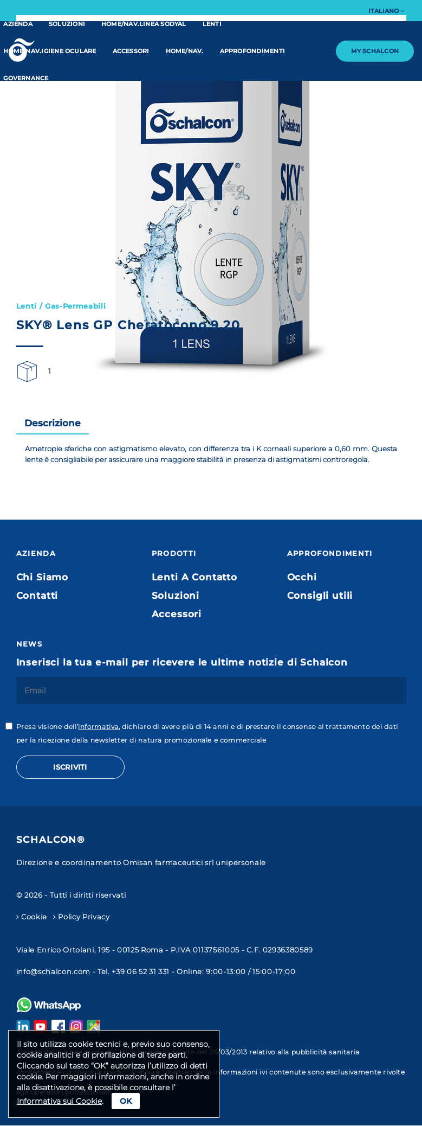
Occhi (302, 577)
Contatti (37, 595)
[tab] (52, 423)
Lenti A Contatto (194, 577)
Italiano (386, 11)
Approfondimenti (252, 51)
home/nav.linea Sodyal (143, 24)
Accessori (131, 51)
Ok (126, 1101)
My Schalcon (375, 51)
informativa (98, 726)
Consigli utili (320, 595)
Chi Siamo (42, 577)
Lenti (212, 24)
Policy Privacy (81, 916)
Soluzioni (67, 24)
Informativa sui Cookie (59, 1101)
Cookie (31, 916)
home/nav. (185, 51)
